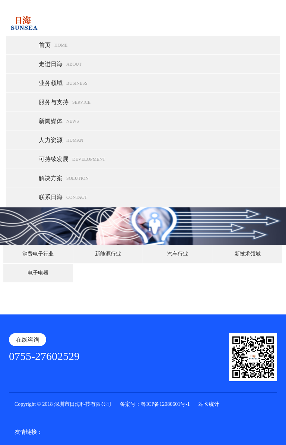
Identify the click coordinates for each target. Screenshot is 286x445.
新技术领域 (248, 254)
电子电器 (38, 273)
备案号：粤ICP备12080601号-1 (155, 404)
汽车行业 (177, 254)
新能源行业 (108, 254)
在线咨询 (27, 339)
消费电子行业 (38, 254)
